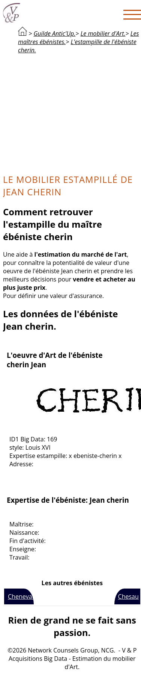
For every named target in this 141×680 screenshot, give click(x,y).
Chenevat (21, 596)
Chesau (128, 596)
